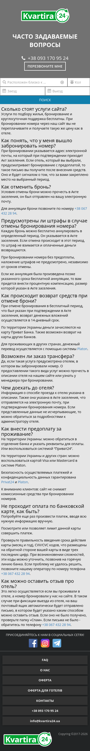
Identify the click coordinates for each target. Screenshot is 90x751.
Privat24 (7, 482)
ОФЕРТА (45, 680)
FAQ (45, 660)
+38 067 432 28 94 (15, 573)
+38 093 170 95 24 (45, 58)
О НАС (45, 670)
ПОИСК (45, 100)
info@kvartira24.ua (45, 721)
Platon (82, 349)
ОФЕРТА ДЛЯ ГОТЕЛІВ (45, 690)
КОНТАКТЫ (45, 700)
